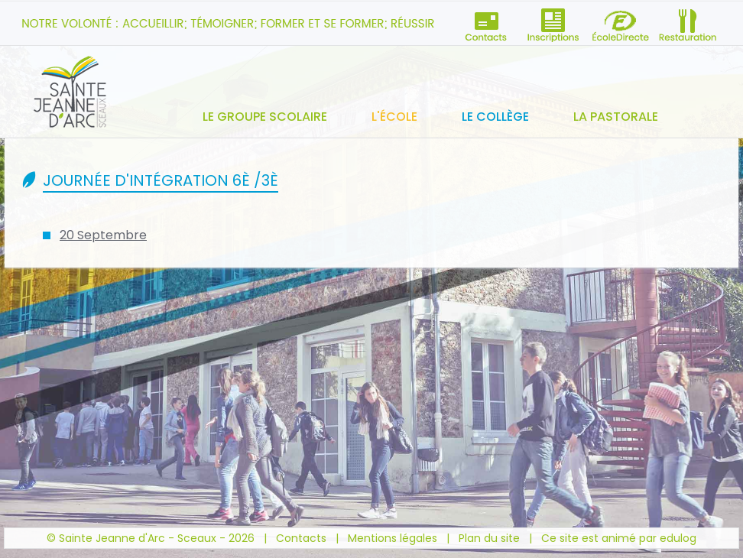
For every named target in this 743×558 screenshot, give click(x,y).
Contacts (301, 538)
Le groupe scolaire (265, 116)
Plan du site (489, 538)
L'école (394, 116)
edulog (678, 538)
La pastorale (615, 116)
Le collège (495, 116)
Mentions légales (392, 538)
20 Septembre (103, 235)
